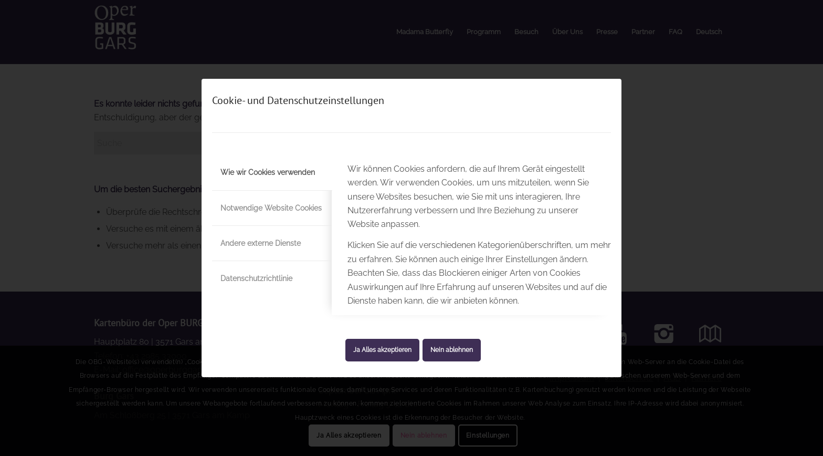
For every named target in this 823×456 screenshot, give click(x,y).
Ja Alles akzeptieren (382, 350)
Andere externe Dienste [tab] (260, 243)
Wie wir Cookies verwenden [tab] (267, 172)
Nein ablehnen (451, 350)
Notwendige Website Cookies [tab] (271, 208)
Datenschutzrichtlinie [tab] (256, 278)
